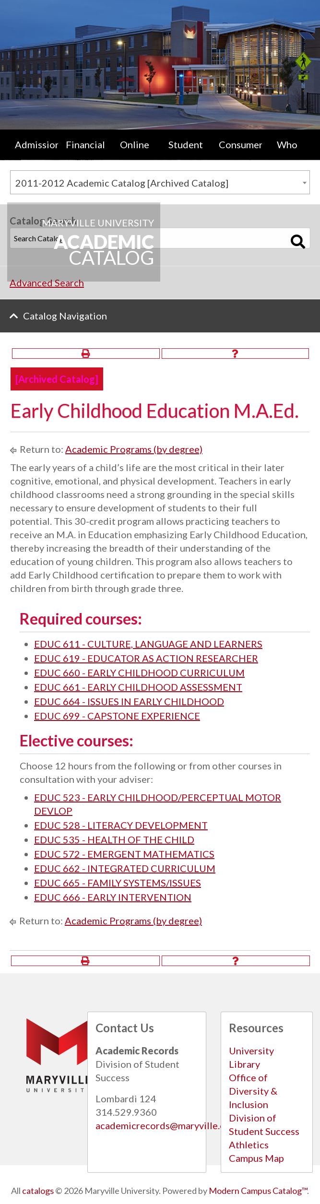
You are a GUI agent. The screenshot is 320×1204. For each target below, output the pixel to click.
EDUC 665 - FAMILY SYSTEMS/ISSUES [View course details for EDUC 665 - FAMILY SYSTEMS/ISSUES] (117, 882)
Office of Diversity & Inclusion (253, 1091)
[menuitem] (32, 154)
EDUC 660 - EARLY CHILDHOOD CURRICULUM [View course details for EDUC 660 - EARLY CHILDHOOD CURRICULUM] (139, 672)
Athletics (249, 1144)
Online (134, 144)
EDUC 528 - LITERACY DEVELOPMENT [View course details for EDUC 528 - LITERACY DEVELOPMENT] (121, 825)
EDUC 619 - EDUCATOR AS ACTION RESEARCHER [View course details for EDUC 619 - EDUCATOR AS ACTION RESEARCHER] (146, 658)
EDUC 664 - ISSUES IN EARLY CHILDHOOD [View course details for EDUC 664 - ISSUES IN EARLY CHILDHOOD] (129, 701)
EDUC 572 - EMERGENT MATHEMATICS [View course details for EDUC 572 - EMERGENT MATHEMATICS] (124, 854)
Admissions (36, 144)
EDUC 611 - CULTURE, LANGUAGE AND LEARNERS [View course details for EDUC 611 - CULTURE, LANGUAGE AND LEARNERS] (148, 643)
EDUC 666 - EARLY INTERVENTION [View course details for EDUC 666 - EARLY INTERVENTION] (112, 897)
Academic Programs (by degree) (133, 449)
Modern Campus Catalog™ (258, 1190)
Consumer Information (240, 154)
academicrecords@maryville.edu (165, 1125)
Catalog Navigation (65, 315)
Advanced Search (47, 282)
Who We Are (287, 154)
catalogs (38, 1190)
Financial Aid (85, 154)
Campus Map (256, 1158)
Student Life (185, 154)
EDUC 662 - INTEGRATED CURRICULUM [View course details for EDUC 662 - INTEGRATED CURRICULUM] (124, 868)
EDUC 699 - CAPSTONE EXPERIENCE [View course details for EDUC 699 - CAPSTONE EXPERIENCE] (117, 715)
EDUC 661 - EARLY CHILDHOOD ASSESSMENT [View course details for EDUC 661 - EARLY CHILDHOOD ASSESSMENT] (138, 687)
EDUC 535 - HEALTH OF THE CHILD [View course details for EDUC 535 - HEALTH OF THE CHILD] (114, 839)
